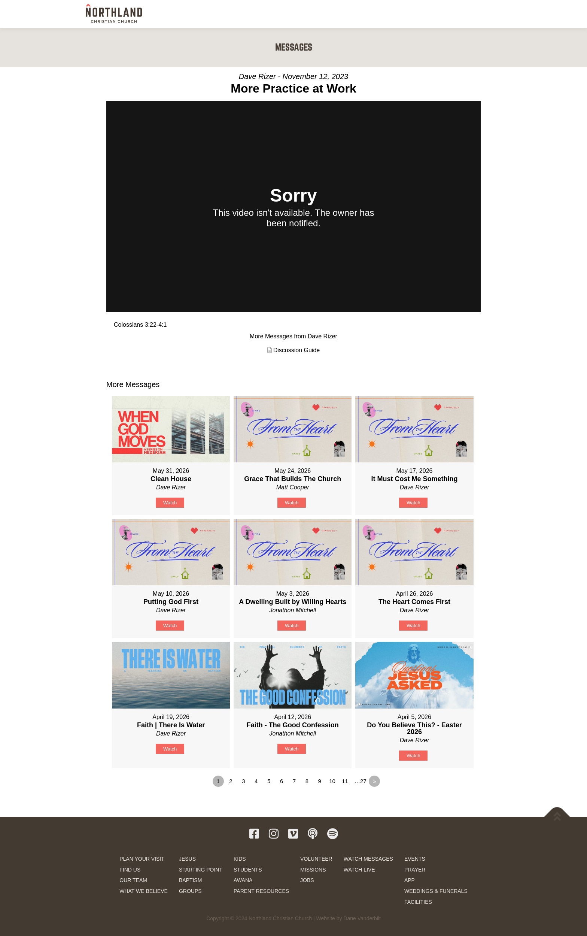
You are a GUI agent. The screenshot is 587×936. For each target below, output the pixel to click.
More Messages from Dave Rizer (293, 336)
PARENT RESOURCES (261, 891)
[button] (493, 13)
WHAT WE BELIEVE (143, 891)
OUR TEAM (133, 880)
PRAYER (415, 870)
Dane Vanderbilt (361, 918)
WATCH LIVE (359, 870)
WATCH (402, 14)
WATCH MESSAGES (368, 859)
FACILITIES (418, 902)
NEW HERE (251, 14)
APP (409, 880)
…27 (361, 781)
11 (345, 781)
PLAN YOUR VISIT (141, 859)
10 (332, 781)
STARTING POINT (200, 870)
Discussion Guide (296, 350)
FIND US (129, 870)
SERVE (374, 14)
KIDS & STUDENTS (334, 14)
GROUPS (190, 891)
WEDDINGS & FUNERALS (436, 891)
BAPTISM (190, 880)
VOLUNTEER (316, 859)
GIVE (469, 14)
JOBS (307, 880)
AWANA (243, 880)
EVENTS (414, 859)
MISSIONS (313, 870)
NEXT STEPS (289, 14)
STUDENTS (248, 870)
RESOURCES (436, 14)
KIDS (240, 859)
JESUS (187, 859)
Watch (170, 502)
